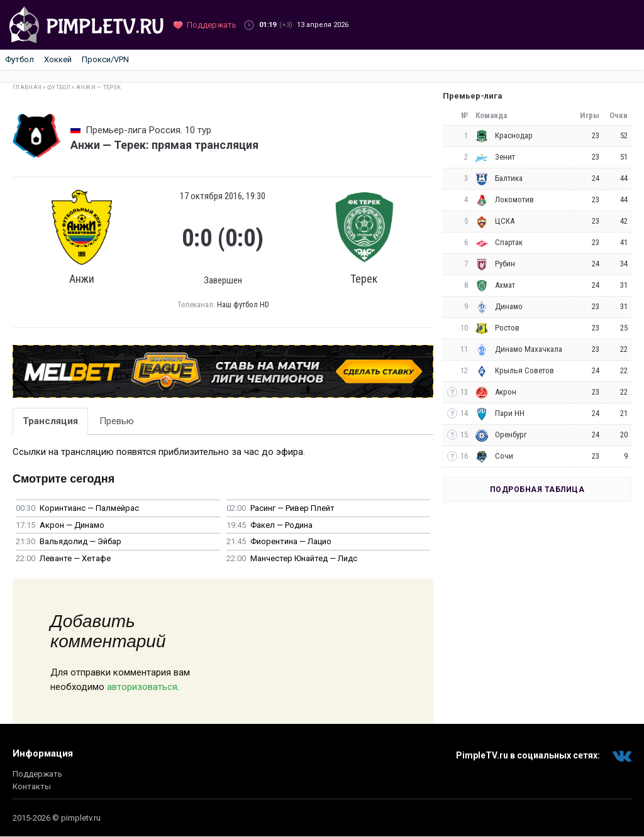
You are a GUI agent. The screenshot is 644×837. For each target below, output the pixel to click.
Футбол (19, 59)
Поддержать (37, 774)
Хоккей (58, 59)
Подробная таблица (537, 489)
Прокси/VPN (105, 59)
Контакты (32, 786)
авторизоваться (142, 686)
